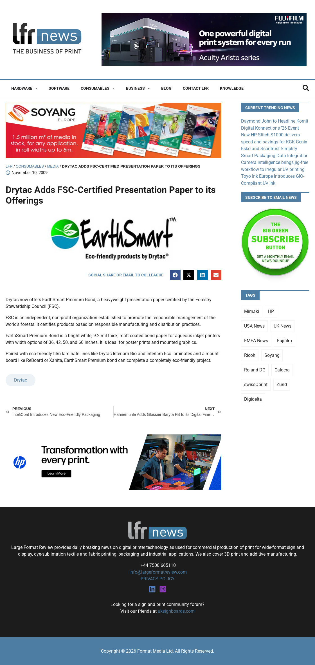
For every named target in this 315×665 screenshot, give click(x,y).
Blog (151, 88)
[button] (33, 88)
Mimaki (251, 310)
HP (271, 310)
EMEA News (256, 339)
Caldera (282, 368)
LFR (9, 166)
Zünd (281, 383)
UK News (282, 324)
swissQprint (255, 383)
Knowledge (210, 88)
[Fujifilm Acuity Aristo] (204, 39)
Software (54, 88)
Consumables (89, 88)
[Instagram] (162, 588)
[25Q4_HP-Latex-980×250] (113, 462)
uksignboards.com (176, 611)
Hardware (23, 88)
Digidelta (253, 397)
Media (54, 166)
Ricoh (249, 354)
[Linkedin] (152, 588)
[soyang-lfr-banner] (113, 130)
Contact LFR (177, 88)
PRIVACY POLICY (158, 578)
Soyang (272, 354)
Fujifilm (284, 339)
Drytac (20, 380)
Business (126, 88)
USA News (254, 324)
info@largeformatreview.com (157, 572)
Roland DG (255, 368)
